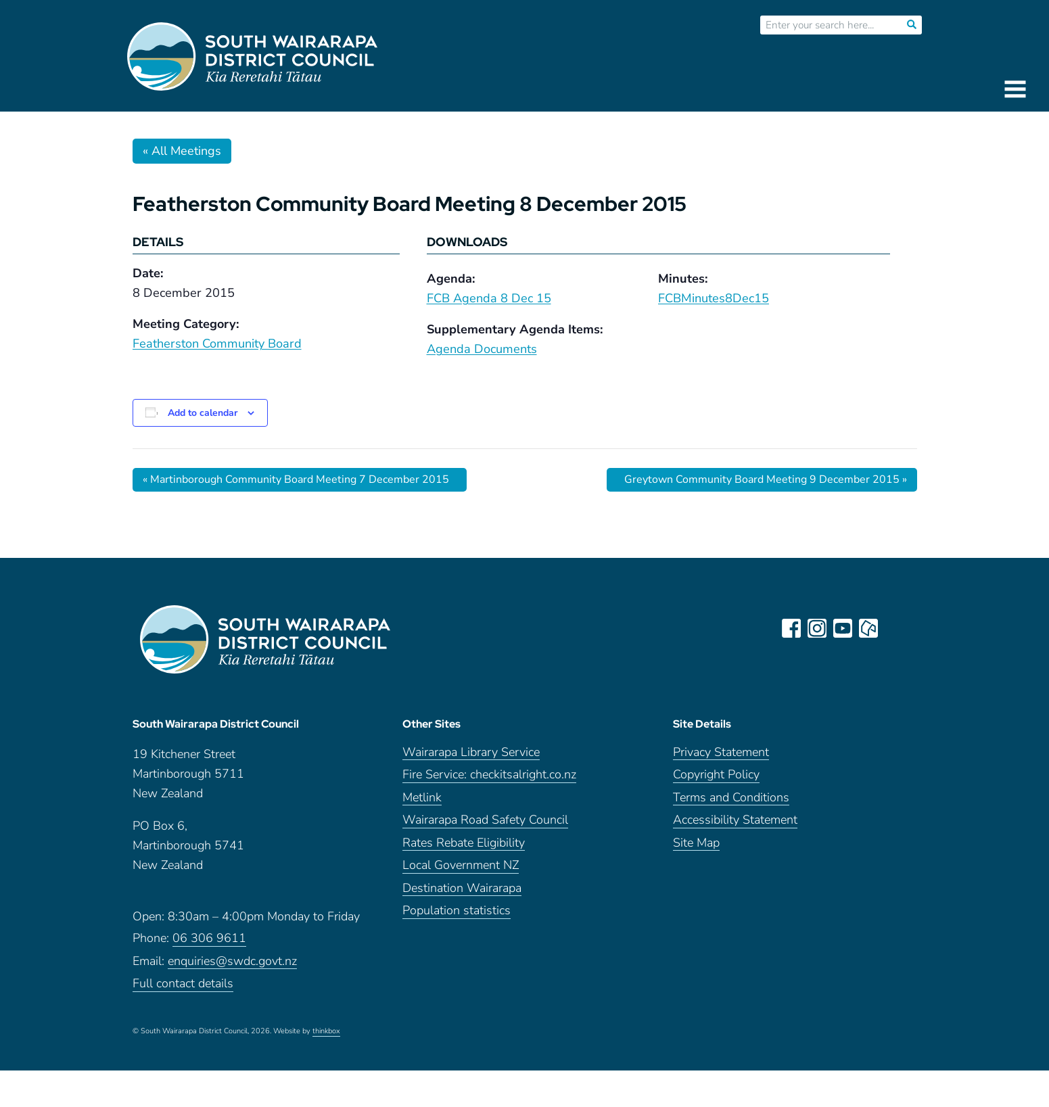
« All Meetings (182, 151)
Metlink (422, 797)
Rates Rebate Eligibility (463, 843)
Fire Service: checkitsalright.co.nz (489, 774)
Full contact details (183, 983)
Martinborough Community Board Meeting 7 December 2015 (296, 479)
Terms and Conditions (731, 797)
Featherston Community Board (217, 343)
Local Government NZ (460, 865)
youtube (842, 628)
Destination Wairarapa (461, 888)
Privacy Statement (721, 752)
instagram (817, 628)
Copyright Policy (716, 774)
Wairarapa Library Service (471, 752)
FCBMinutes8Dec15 (713, 298)
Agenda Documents (482, 349)
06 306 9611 (209, 938)
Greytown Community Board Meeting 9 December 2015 (765, 479)
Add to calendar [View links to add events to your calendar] (202, 412)
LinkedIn (894, 628)
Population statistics (456, 910)
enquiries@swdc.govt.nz (232, 961)
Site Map (696, 843)
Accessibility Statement (735, 820)
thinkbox (326, 1031)
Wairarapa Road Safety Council (485, 820)
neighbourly (868, 628)
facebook (791, 628)
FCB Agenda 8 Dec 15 (489, 298)
